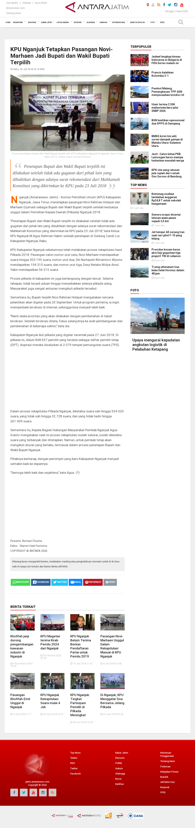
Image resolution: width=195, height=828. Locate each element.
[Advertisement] (67, 378)
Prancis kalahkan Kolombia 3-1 (163, 74)
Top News (12, 3)
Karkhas (119, 784)
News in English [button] (137, 22)
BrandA (164, 777)
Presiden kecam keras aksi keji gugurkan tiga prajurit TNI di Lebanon (166, 253)
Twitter (74, 768)
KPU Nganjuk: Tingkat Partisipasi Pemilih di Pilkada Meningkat (80, 705)
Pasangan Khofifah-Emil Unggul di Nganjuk (20, 701)
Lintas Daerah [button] (63, 22)
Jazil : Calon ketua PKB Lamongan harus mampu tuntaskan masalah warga (168, 157)
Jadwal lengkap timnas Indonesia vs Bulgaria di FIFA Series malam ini (167, 60)
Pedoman (165, 766)
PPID (163, 792)
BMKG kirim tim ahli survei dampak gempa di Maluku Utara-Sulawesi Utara (167, 141)
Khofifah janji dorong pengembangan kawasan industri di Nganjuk (21, 646)
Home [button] (8, 22)
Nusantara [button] (18, 22)
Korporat (164, 787)
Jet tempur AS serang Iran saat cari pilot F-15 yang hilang (168, 235)
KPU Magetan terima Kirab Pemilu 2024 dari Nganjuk (50, 642)
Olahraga (120, 773)
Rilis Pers (41, 3)
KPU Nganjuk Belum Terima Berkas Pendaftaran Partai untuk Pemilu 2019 (80, 646)
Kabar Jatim (121, 752)
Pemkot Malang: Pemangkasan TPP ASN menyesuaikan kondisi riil (168, 91)
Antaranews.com (15, 8)
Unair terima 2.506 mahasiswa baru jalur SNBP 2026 (165, 107)
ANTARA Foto (167, 782)
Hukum (119, 768)
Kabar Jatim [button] (46, 22)
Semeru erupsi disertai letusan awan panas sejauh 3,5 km (166, 218)
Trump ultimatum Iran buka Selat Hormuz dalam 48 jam (168, 270)
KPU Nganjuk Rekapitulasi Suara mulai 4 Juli (50, 701)
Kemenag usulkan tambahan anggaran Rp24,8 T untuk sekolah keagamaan (166, 198)
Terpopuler (140, 47)
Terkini (26, 3)
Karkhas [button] (103, 22)
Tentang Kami (13, 13)
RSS (72, 763)
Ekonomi (120, 758)
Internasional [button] (118, 22)
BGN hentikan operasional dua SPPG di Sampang (168, 122)
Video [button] (162, 22)
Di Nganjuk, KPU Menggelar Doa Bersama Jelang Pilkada (112, 701)
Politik (118, 763)
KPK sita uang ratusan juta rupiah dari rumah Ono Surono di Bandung (167, 173)
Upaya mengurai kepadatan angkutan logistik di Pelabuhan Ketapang (156, 345)
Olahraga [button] (90, 22)
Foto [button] (152, 22)
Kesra (118, 779)
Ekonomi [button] (78, 22)
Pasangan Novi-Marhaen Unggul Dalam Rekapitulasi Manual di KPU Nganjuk (112, 646)
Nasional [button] (32, 22)
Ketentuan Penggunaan (167, 754)
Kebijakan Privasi (169, 771)
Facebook (75, 773)
